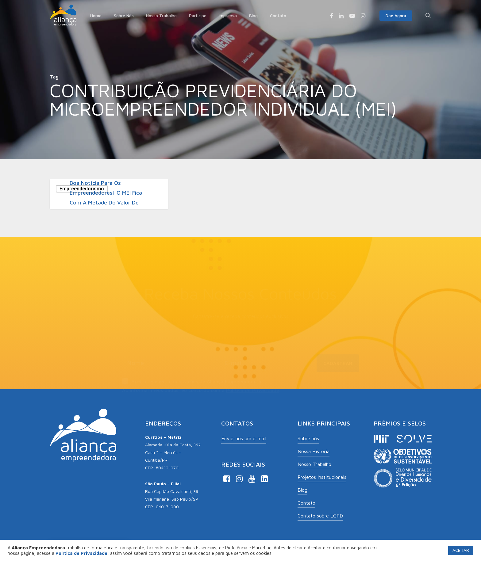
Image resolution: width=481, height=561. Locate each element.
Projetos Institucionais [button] (322, 477)
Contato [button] (306, 503)
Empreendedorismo (82, 189)
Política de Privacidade (252, 382)
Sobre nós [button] (308, 438)
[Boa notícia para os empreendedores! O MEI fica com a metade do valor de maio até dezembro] (109, 194)
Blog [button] (302, 490)
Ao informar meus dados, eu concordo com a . (201, 383)
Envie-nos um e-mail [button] (243, 438)
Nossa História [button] (313, 451)
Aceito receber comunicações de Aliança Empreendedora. (192, 374)
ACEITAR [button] (460, 550)
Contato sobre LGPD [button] (320, 515)
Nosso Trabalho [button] (314, 464)
